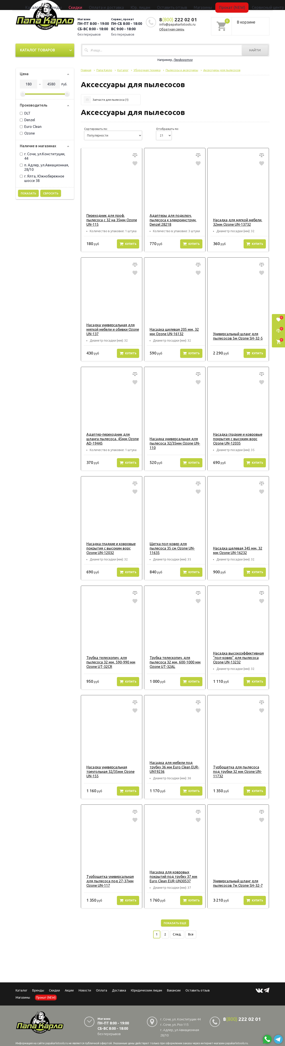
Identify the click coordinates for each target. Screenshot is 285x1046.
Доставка (119, 986)
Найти (255, 50)
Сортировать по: (96, 128)
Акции (69, 986)
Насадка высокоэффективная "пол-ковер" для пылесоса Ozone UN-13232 (235, 657)
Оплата (101, 986)
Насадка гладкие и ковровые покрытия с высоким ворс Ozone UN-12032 (108, 548)
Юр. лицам (144, 5)
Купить (128, 244)
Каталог (72, 5)
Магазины (23, 993)
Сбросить (50, 193)
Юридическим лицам (146, 986)
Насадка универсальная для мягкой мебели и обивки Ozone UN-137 (110, 329)
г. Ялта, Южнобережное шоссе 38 (42, 178)
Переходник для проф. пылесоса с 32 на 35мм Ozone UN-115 (109, 220)
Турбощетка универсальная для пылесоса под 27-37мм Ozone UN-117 (111, 876)
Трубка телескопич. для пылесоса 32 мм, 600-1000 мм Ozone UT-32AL (172, 662)
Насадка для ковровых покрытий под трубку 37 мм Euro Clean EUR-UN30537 (171, 872)
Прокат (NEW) (205, 5)
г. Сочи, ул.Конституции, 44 (42, 156)
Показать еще (175, 918)
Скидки (54, 986)
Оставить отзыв (165, 5)
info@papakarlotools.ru (177, 24)
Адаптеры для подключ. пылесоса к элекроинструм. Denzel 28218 (170, 220)
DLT (25, 113)
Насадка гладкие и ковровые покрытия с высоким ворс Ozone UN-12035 (235, 438)
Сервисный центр (230, 5)
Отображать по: (167, 128)
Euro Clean (31, 127)
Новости (85, 986)
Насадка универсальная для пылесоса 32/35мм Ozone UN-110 (172, 443)
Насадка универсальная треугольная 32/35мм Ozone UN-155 (111, 767)
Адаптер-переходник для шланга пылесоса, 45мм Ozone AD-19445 (110, 438)
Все (190, 930)
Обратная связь (171, 29)
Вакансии (174, 986)
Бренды (86, 5)
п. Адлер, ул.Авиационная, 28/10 (44, 167)
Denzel (27, 120)
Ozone (27, 133)
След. (177, 930)
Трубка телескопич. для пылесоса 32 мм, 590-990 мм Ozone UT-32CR (108, 662)
